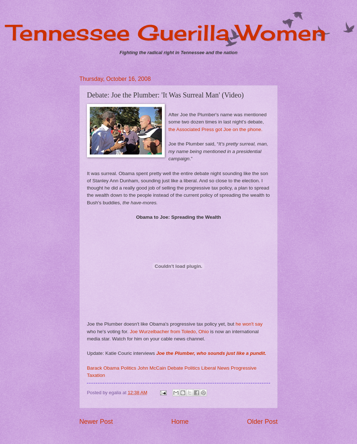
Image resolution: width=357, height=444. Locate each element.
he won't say (249, 324)
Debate (175, 368)
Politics (128, 368)
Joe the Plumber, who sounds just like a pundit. (211, 353)
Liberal (208, 368)
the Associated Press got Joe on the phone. (215, 129)
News (223, 368)
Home (180, 421)
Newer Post (96, 421)
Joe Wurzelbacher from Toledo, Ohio (169, 331)
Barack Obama (103, 368)
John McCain (152, 368)
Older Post (262, 421)
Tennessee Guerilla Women (166, 32)
